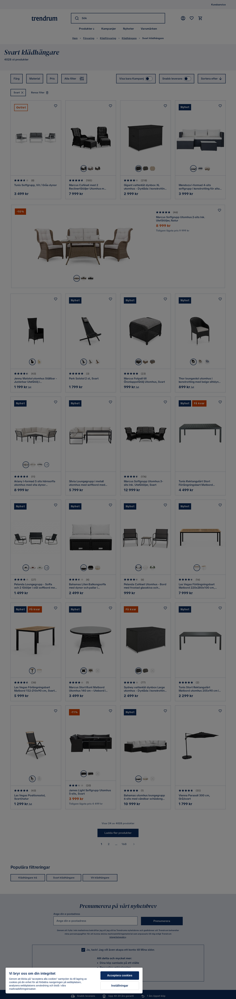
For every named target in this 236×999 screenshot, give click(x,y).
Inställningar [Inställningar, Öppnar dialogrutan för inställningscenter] (119, 985)
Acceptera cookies (119, 975)
